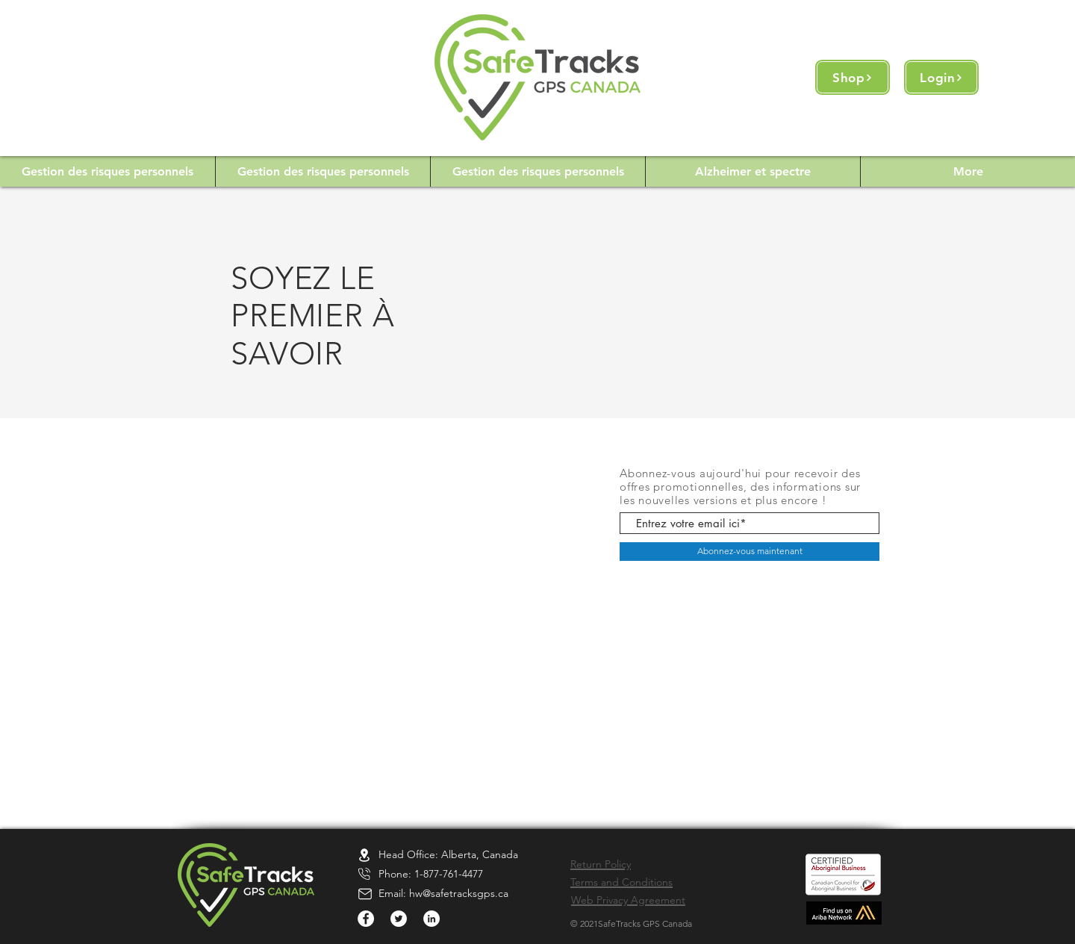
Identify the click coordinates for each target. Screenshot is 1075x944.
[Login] (941, 77)
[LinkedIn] (431, 918)
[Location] (364, 854)
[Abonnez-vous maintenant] (749, 551)
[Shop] (852, 77)
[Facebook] (366, 918)
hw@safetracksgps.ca (458, 893)
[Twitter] (398, 918)
